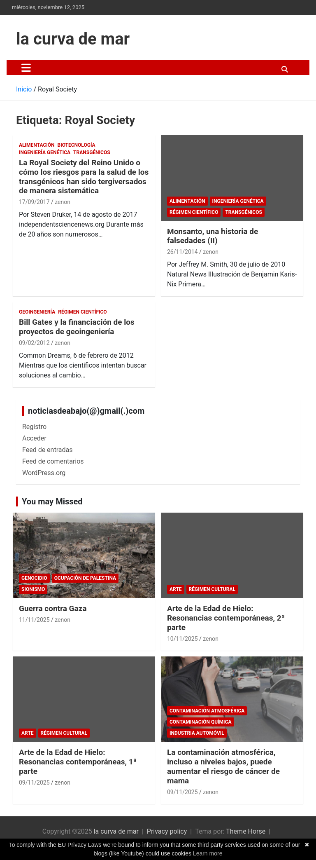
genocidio (34, 578)
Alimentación (37, 145)
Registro (34, 427)
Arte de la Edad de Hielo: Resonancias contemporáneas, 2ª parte (226, 618)
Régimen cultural (212, 589)
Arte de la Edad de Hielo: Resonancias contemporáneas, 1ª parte (78, 762)
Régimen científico (194, 212)
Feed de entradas (47, 450)
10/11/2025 (182, 638)
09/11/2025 (34, 782)
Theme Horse (245, 831)
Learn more (208, 853)
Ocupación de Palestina (85, 578)
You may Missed (52, 501)
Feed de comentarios (53, 461)
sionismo (33, 589)
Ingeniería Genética (44, 152)
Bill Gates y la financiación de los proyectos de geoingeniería (77, 326)
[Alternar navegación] (26, 67)
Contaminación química (201, 722)
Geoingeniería (37, 312)
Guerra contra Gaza (53, 608)
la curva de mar (73, 39)
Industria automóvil (197, 733)
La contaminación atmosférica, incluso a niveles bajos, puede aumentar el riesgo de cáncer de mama (223, 766)
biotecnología (76, 145)
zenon (62, 202)
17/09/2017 (34, 202)
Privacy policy (167, 831)
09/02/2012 (34, 343)
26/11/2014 (182, 251)
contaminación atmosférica (207, 711)
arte (176, 589)
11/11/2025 (34, 619)
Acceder (34, 438)
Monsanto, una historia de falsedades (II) (212, 236)
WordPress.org (43, 473)
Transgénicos (91, 152)
